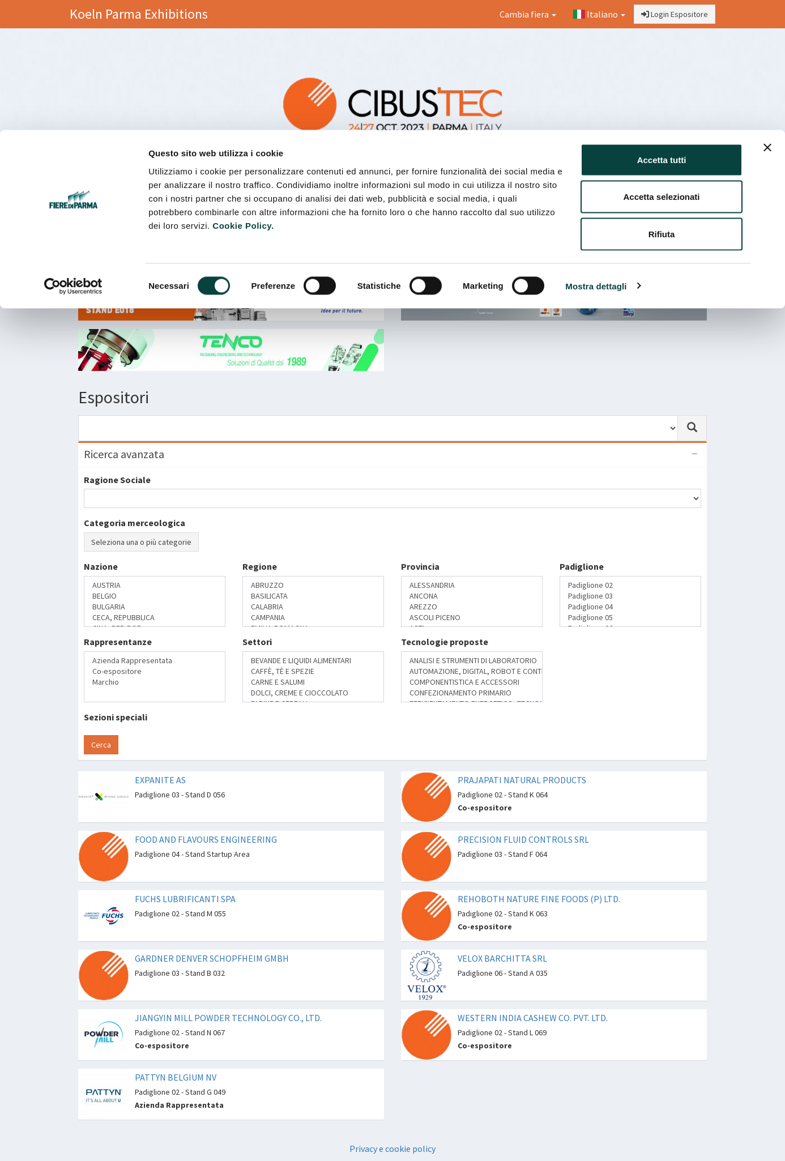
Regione (259, 566)
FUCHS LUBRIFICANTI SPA (185, 898)
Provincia (420, 566)
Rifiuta (662, 104)
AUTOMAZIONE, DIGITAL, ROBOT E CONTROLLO (471, 671)
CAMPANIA (313, 617)
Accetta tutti (661, 30)
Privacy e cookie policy (392, 1148)
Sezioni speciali (115, 717)
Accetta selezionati (661, 67)
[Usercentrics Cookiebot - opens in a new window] (73, 156)
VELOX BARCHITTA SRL (502, 958)
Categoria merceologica (134, 522)
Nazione (101, 566)
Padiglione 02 (630, 585)
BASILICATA (313, 596)
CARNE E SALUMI (313, 682)
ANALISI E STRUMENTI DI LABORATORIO (471, 660)
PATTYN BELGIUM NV (175, 1077)
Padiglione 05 (630, 617)
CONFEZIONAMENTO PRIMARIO (471, 693)
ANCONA (471, 596)
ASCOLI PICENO (471, 617)
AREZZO (471, 606)
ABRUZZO (313, 585)
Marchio (154, 682)
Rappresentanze (118, 641)
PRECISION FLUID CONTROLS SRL (523, 839)
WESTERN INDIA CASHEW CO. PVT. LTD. (533, 1017)
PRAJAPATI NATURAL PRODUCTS (522, 780)
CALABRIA (313, 606)
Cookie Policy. (243, 95)
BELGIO (154, 596)
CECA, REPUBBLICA (154, 617)
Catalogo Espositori (589, 201)
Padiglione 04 (630, 606)
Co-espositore (154, 671)
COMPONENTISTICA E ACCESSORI (471, 682)
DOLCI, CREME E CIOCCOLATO (313, 693)
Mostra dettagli (595, 156)
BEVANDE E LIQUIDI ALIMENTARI (313, 660)
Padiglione (582, 566)
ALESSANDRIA (471, 585)
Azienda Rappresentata (154, 660)
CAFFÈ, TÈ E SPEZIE (313, 671)
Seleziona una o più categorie (141, 542)
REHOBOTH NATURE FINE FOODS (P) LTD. (539, 898)
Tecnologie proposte (444, 641)
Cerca (101, 745)
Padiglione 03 (630, 596)
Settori (257, 641)
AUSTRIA (154, 585)
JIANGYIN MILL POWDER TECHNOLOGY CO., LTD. (228, 1017)
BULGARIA (154, 606)
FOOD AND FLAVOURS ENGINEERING (206, 839)
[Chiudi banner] (767, 18)
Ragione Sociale (117, 479)
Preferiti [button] (671, 201)
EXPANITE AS (160, 780)
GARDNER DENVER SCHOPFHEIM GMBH (212, 958)
